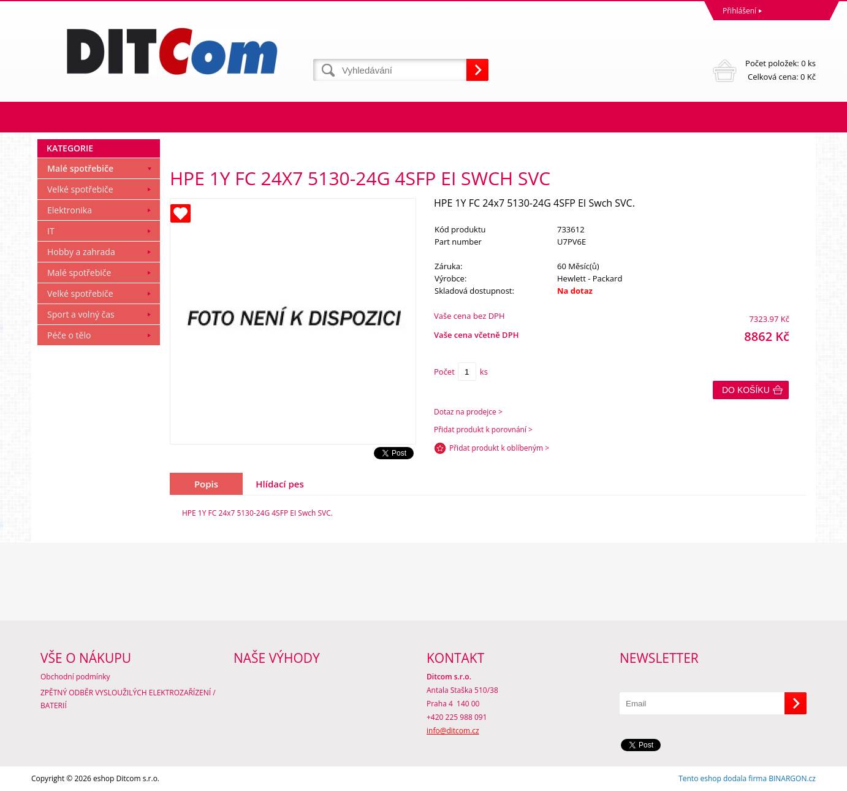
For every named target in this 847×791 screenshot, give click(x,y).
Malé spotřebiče (80, 168)
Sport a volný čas (81, 314)
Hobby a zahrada (81, 252)
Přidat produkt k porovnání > (483, 429)
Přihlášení (739, 11)
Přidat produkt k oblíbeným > (499, 448)
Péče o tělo (69, 335)
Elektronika (69, 210)
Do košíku (746, 390)
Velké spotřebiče (80, 189)
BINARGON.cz (792, 778)
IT (51, 231)
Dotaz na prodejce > (468, 412)
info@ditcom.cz (453, 730)
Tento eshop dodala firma (722, 778)
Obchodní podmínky (75, 676)
